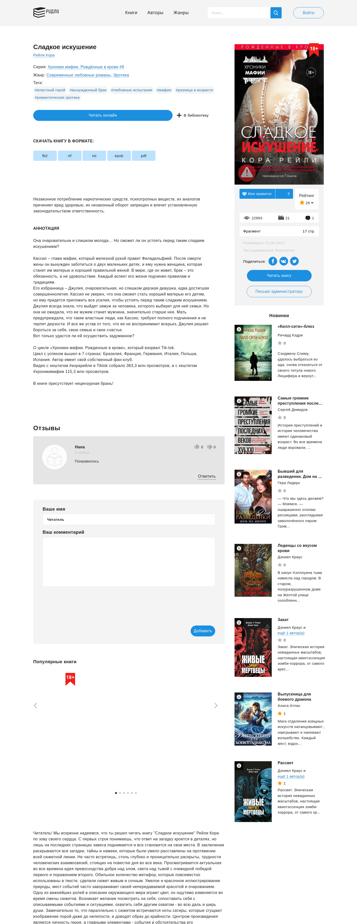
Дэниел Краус (290, 557)
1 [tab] (116, 793)
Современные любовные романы (78, 75)
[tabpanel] (56, 724)
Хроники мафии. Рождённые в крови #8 (86, 67)
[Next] (218, 706)
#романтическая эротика (57, 97)
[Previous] (34, 706)
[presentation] (80, 602)
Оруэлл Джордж (116, 756)
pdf (172, 156)
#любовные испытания (131, 90)
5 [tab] (132, 793)
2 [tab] (120, 793)
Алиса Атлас (289, 705)
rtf (79, 156)
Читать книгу (279, 275)
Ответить (207, 476)
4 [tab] (128, 793)
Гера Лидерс (289, 483)
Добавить (195, 631)
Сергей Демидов (293, 409)
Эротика (121, 75)
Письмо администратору (279, 291)
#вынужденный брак (88, 90)
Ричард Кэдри (290, 335)
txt (110, 156)
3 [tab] (124, 793)
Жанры (181, 12)
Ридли (56, 11)
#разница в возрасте (194, 90)
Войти (308, 13)
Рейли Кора (44, 55)
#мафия (164, 90)
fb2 (48, 156)
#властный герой (50, 90)
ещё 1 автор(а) (291, 633)
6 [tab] (136, 793)
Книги (131, 12)
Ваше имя (54, 509)
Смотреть (52, 771)
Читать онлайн (56, 115)
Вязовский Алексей (50, 759)
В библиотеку (110, 115)
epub (141, 156)
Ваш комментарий (63, 532)
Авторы (156, 12)
